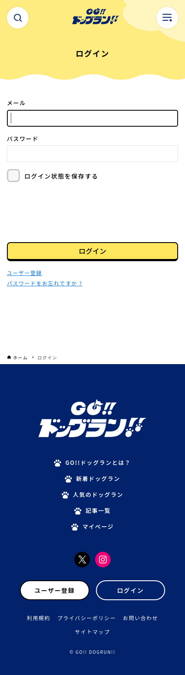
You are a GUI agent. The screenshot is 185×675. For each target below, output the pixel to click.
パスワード (22, 138)
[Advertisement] (92, 329)
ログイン (92, 251)
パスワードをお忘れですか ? (44, 283)
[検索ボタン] (18, 18)
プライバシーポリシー (86, 617)
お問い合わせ (140, 617)
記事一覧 (98, 510)
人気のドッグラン (98, 494)
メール (16, 103)
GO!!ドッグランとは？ (98, 462)
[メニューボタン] (167, 18)
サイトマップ (92, 631)
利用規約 (38, 617)
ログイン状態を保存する (61, 176)
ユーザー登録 (55, 590)
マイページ (98, 526)
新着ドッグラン (98, 478)
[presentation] (72, 211)
